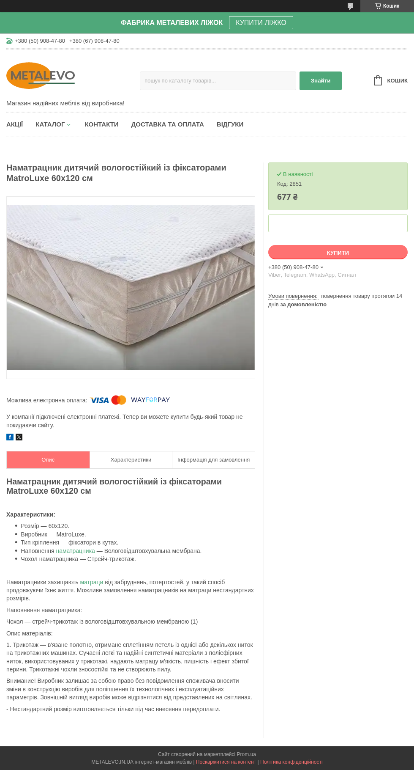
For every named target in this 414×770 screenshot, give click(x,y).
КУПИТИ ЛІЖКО (261, 22)
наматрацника (75, 550)
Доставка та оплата (167, 124)
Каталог (50, 124)
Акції (14, 124)
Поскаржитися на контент (226, 762)
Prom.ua (246, 754)
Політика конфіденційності (291, 762)
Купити (338, 253)
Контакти (101, 124)
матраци (92, 582)
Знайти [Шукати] (321, 80)
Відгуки (230, 124)
